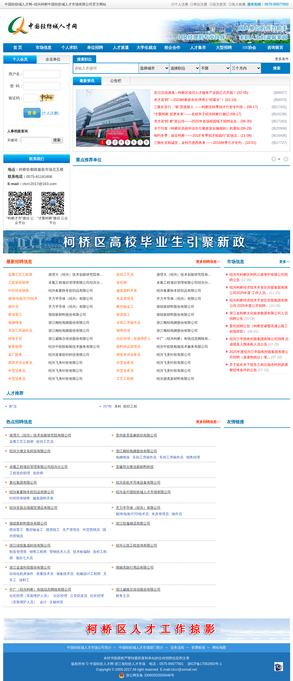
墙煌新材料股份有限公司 (175, 307)
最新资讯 (87, 81)
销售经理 (123, 331)
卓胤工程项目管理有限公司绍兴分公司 (38, 467)
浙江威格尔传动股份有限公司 (70, 339)
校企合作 (172, 47)
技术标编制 (81, 552)
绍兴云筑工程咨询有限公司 (136, 545)
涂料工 (24, 580)
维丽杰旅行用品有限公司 (135, 567)
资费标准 (198, 648)
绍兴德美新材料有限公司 (175, 379)
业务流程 (177, 648)
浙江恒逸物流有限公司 (133, 523)
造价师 (121, 283)
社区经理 (60, 596)
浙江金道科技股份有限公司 (30, 567)
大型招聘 (224, 47)
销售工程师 (38, 552)
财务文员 (15, 339)
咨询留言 (275, 47)
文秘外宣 (56, 602)
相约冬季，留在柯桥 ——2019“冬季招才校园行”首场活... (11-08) (203, 136)
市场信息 (43, 47)
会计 (43, 602)
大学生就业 (146, 47)
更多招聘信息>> (208, 262)
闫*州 (107, 406)
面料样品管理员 (128, 347)
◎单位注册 (198, 4)
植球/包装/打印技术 (23, 299)
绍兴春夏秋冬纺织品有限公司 (70, 291)
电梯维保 (15, 323)
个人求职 (69, 47)
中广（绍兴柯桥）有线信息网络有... (184, 339)
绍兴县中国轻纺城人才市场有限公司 (143, 492)
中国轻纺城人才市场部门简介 (141, 648)
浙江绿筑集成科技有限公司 (30, 545)
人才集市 (198, 47)
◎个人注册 (179, 4)
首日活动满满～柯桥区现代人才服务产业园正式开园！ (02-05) (201, 93)
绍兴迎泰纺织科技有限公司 (69, 355)
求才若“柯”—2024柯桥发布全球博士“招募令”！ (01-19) (195, 100)
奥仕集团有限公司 (23, 483)
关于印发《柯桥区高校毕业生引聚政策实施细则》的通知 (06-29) (203, 128)
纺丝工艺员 (125, 275)
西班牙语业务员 (128, 355)
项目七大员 (24, 558)
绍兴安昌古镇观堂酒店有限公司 (33, 508)
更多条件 (282, 59)
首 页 (17, 47)
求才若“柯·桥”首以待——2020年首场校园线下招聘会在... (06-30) (203, 121)
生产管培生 (71, 530)
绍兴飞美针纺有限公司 (174, 355)
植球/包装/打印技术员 (132, 514)
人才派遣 (121, 47)
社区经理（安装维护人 (133, 339)
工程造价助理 (18, 283)
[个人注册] (49, 113)
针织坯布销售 (18, 291)
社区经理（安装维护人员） (30, 596)
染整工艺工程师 (20, 275)
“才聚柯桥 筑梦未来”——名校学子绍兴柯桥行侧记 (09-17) (197, 114)
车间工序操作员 (128, 323)
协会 (249, 47)
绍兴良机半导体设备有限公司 (138, 483)
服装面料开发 (126, 291)
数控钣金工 (125, 307)
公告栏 (115, 81)
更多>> (284, 262)
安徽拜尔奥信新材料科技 (135, 467)
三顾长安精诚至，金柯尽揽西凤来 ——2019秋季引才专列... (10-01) (205, 143)
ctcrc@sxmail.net (184, 670)
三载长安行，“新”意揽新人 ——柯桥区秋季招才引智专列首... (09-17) (206, 107)
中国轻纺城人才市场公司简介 (89, 648)
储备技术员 (65, 574)
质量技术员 (45, 574)
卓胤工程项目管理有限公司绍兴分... (75, 283)
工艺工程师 (125, 379)
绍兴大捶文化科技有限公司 (30, 451)
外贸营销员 (91, 530)
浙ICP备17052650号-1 (204, 664)
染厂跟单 (15, 355)
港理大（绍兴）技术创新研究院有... (75, 275)
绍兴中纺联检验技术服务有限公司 (74, 347)
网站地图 (219, 648)
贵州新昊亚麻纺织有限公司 (136, 435)
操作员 (13, 307)
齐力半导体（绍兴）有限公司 (70, 299)
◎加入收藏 (237, 4)
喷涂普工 (15, 315)
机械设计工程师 (88, 574)
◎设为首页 (217, 4)
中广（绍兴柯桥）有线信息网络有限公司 (40, 589)
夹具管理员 (125, 299)
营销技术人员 (60, 552)
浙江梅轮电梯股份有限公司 (69, 323)
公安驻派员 (78, 596)
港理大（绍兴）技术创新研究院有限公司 (40, 435)
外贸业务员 (125, 363)
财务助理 (15, 347)
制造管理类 (18, 552)
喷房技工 (123, 315)
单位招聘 (95, 47)
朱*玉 (13, 406)
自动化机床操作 (21, 574)
